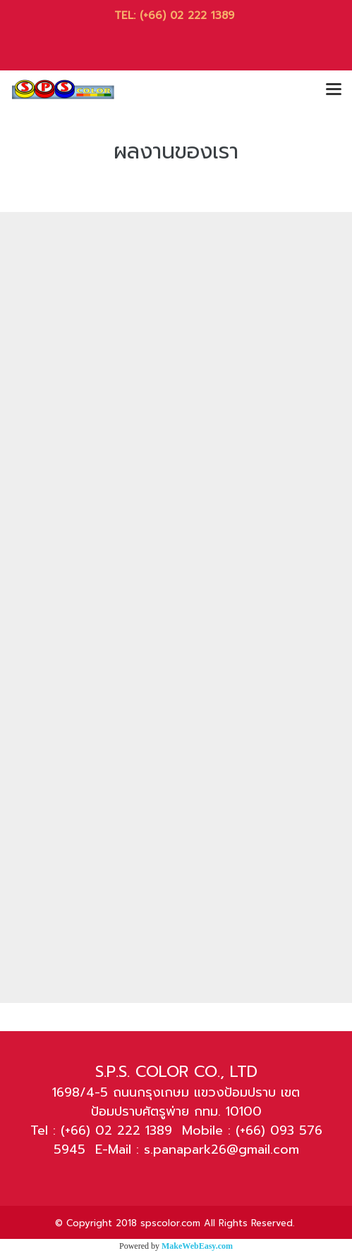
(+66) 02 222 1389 (189, 15)
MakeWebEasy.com (197, 1246)
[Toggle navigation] (333, 90)
